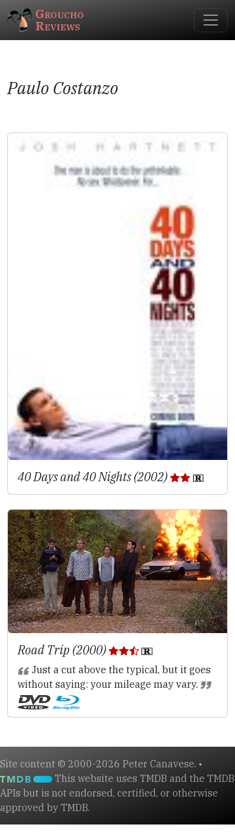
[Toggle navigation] (211, 20)
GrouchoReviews (45, 19)
